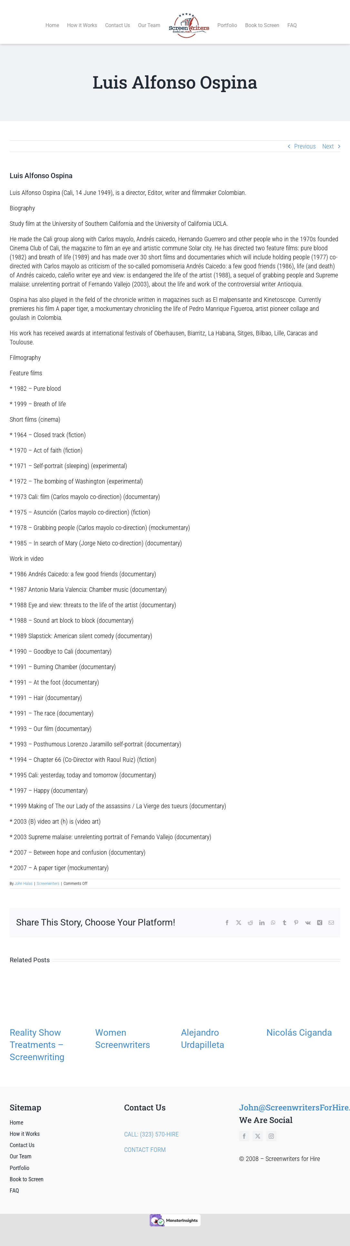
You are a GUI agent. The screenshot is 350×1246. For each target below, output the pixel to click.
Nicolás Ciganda (299, 1025)
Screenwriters (48, 876)
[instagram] (271, 1129)
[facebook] (244, 1129)
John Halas (24, 876)
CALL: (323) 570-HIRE (151, 1127)
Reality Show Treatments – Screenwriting (37, 1037)
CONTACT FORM (145, 1142)
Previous (305, 139)
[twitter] (258, 1129)
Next (328, 139)
